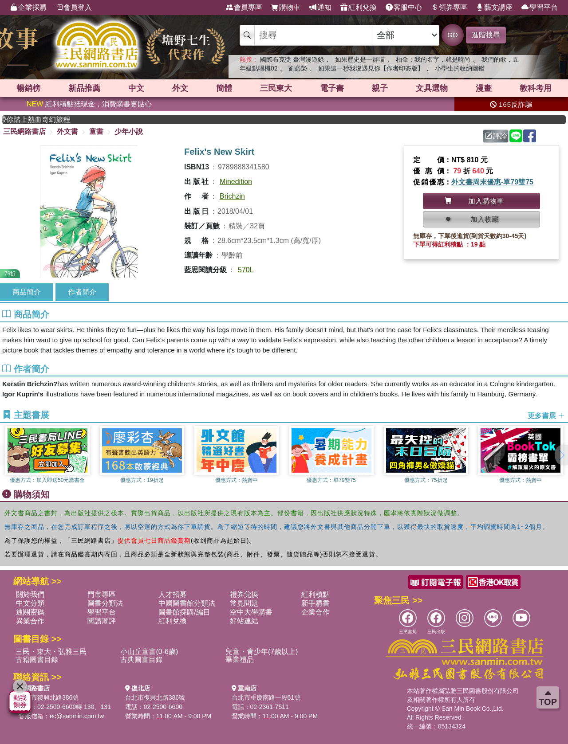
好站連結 (244, 621)
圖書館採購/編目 (184, 612)
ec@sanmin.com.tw (77, 716)
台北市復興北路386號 (49, 697)
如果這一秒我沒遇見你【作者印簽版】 (371, 68)
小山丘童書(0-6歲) (149, 651)
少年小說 (128, 131)
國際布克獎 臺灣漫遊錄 (292, 59)
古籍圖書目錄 (37, 659)
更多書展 (546, 415)
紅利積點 (315, 594)
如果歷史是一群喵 (360, 59)
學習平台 (539, 7)
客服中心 (404, 7)
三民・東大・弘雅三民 (51, 651)
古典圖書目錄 (141, 659)
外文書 (67, 131)
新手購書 (315, 603)
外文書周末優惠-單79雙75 (492, 182)
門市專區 (101, 594)
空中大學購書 (251, 612)
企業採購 (28, 7)
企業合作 (315, 612)
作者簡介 (82, 292)
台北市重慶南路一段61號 (266, 697)
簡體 (224, 88)
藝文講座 (494, 7)
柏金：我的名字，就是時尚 (433, 59)
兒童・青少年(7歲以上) (261, 651)
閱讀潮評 (101, 621)
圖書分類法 (105, 603)
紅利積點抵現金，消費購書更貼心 (89, 104)
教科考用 (536, 88)
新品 (84, 88)
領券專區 (449, 7)
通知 (320, 7)
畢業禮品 (239, 659)
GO (452, 35)
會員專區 (244, 7)
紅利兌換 (358, 7)
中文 (136, 88)
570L (246, 270)
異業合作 (30, 621)
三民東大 (276, 88)
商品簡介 (26, 292)
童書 (96, 131)
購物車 (285, 7)
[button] (561, 455)
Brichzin (232, 196)
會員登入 (73, 7)
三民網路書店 (24, 131)
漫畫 (484, 88)
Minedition (236, 181)
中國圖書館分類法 (186, 603)
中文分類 (30, 603)
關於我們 (30, 594)
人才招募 (172, 594)
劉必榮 (297, 68)
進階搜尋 (486, 35)
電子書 (332, 88)
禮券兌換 (244, 594)
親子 (380, 88)
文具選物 (432, 88)
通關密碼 (30, 612)
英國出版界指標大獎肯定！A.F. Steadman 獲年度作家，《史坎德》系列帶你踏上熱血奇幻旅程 (44, 119)
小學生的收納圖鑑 (460, 68)
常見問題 (244, 603)
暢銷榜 (28, 88)
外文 (180, 88)
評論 (496, 136)
